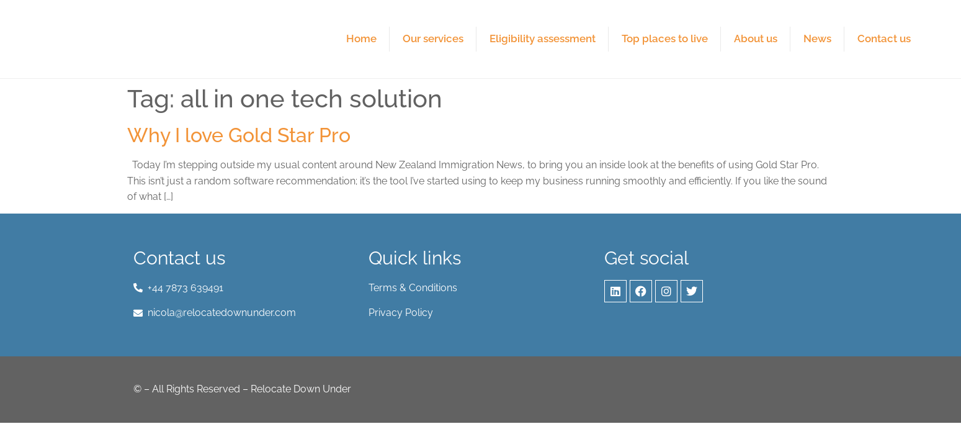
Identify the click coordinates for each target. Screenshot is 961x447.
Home (361, 38)
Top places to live (665, 38)
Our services (433, 38)
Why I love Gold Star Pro (239, 135)
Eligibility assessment (542, 38)
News (817, 38)
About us (755, 38)
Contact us (884, 38)
